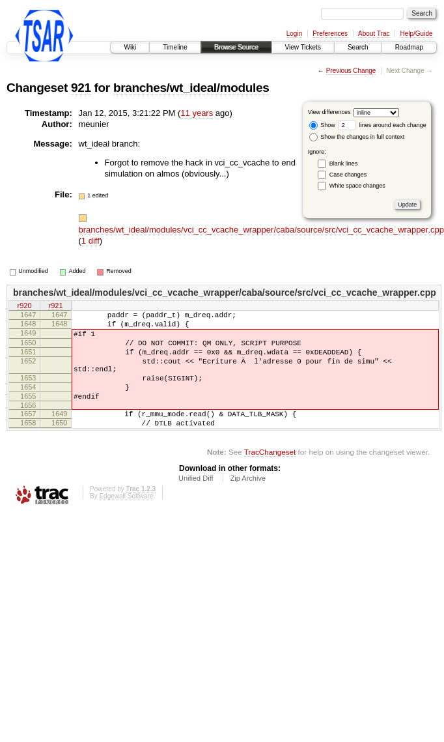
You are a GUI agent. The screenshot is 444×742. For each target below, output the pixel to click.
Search (358, 47)
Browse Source (236, 47)
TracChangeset (270, 477)
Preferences (330, 33)
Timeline (175, 47)
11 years (196, 113)
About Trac (373, 33)
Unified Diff (196, 503)
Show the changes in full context (357, 137)
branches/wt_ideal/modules (191, 87)
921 (81, 87)
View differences (329, 112)
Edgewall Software (126, 521)
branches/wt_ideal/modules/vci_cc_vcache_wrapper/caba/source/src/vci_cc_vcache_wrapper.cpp (261, 230)
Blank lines (343, 163)
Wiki (130, 47)
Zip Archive (248, 503)
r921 (55, 306)
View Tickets (303, 47)
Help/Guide (416, 33)
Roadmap (409, 47)
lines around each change (382, 125)
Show (322, 125)
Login (294, 33)
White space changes (357, 185)
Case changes (348, 174)
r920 (24, 306)
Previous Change (351, 70)
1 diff (90, 241)
